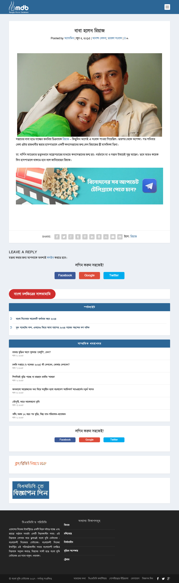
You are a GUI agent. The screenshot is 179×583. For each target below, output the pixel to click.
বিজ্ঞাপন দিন (147, 578)
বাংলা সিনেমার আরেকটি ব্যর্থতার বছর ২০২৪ (36, 318)
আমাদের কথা (80, 578)
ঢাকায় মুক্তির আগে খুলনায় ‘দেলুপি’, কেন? (31, 352)
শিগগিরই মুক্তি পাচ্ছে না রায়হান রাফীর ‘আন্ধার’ (33, 377)
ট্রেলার (66, 559)
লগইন (50, 258)
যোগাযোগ (135, 578)
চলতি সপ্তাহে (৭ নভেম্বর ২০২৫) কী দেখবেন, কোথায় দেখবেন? (41, 364)
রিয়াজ (133, 237)
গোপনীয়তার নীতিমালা (118, 578)
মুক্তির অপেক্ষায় (71, 550)
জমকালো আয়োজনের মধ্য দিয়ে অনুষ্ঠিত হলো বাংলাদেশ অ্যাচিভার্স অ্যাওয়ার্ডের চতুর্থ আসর (53, 389)
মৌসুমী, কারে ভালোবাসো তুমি (26, 401)
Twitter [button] (114, 275)
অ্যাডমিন (69, 38)
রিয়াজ (66, 139)
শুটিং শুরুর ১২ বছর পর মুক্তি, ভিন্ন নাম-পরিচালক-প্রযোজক (39, 414)
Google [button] (89, 275)
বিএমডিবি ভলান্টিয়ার (97, 578)
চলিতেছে (68, 533)
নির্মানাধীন (68, 542)
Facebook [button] (65, 275)
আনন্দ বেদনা (99, 38)
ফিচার (66, 525)
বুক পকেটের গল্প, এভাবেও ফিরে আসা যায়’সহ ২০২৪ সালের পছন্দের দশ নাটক (53, 327)
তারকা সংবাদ (115, 38)
